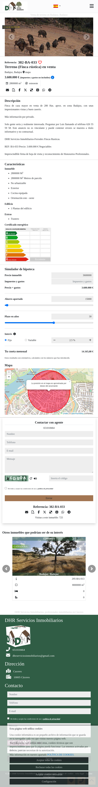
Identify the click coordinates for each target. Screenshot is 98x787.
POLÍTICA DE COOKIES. (60, 754)
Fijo (10, 340)
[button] (6, 569)
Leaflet (65, 413)
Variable (32, 340)
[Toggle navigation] (92, 6)
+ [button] (9, 372)
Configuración (49, 781)
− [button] (9, 377)
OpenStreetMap (77, 413)
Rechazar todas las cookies (49, 767)
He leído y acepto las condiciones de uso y (30, 489)
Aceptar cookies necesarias (49, 774)
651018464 (49, 428)
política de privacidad (45, 489)
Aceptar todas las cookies (49, 760)
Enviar (49, 498)
